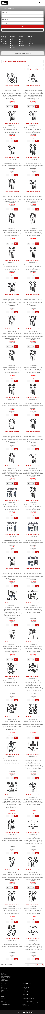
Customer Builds (26, 991)
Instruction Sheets (5, 988)
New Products (4, 991)
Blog (2, 987)
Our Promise (4, 979)
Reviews (24, 985)
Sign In (3, 998)
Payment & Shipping (5, 977)
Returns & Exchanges (6, 976)
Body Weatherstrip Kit (12, 85)
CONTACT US (25, 1005)
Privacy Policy (4, 980)
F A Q (2, 973)
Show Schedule (25, 987)
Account (3, 999)
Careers (24, 990)
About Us (24, 988)
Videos (2, 985)
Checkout (3, 1002)
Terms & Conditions (5, 1004)
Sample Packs (4, 990)
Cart (2, 1001)
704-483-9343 (29, 1001)
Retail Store (4, 974)
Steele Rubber (8, 3)
